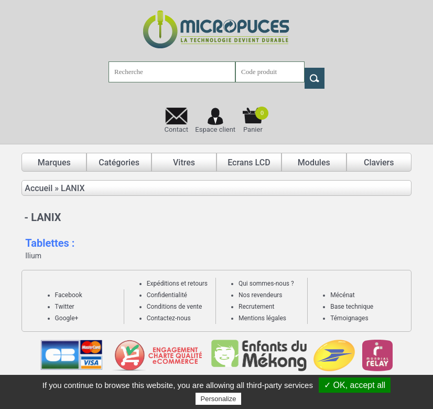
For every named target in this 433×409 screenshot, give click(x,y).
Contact (176, 129)
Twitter (64, 306)
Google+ (67, 318)
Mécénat (342, 295)
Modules (314, 162)
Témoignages (349, 318)
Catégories (119, 162)
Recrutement (256, 306)
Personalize (218, 399)
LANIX (73, 188)
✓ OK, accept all (354, 385)
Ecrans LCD (249, 162)
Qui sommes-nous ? (266, 283)
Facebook (68, 295)
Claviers (379, 162)
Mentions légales (262, 318)
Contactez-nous (169, 318)
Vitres (184, 162)
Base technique (351, 306)
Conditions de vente (174, 306)
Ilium (33, 255)
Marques (54, 162)
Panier (255, 120)
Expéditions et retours (177, 283)
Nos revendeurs (261, 295)
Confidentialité (167, 295)
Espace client (215, 129)
